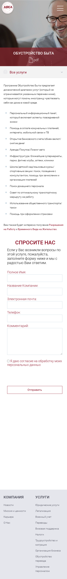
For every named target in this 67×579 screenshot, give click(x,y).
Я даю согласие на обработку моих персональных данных (34, 363)
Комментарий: (18, 326)
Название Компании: (22, 285)
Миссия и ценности (15, 510)
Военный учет (43, 516)
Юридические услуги (47, 505)
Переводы (41, 522)
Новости (9, 505)
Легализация (43, 510)
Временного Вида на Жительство (37, 229)
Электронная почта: (22, 299)
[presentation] (34, 377)
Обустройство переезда (43, 558)
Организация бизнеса (48, 550)
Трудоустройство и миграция (46, 542)
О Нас (7, 522)
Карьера (9, 516)
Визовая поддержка (47, 528)
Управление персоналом (42, 568)
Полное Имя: (16, 272)
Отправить (35, 389)
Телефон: (14, 312)
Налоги (39, 534)
